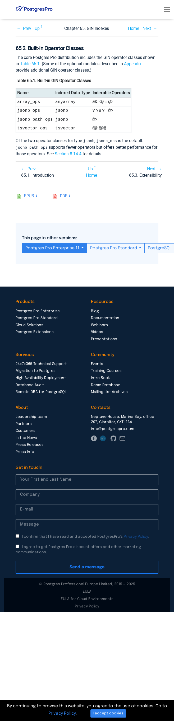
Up (37, 28)
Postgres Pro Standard (114, 247)
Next (147, 28)
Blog (95, 310)
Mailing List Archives (109, 391)
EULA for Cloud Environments (87, 598)
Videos (97, 331)
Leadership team (31, 416)
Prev (27, 28)
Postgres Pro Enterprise (38, 310)
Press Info (25, 451)
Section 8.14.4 (68, 153)
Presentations (104, 338)
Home (133, 28)
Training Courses (106, 370)
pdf (63, 195)
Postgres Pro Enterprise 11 (52, 247)
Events (97, 363)
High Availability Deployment (41, 377)
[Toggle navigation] (167, 9)
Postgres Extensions (35, 331)
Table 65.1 (30, 63)
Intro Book (100, 377)
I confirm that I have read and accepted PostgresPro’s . (85, 536)
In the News (26, 437)
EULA (87, 591)
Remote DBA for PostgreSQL (41, 391)
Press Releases (30, 444)
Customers (25, 430)
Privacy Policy (136, 536)
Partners (24, 423)
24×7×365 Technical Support (41, 363)
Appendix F (134, 63)
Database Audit (30, 384)
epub (29, 195)
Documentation (105, 317)
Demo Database (105, 384)
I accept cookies (108, 713)
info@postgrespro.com (112, 428)
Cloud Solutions (29, 324)
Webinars (99, 324)
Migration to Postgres (36, 370)
